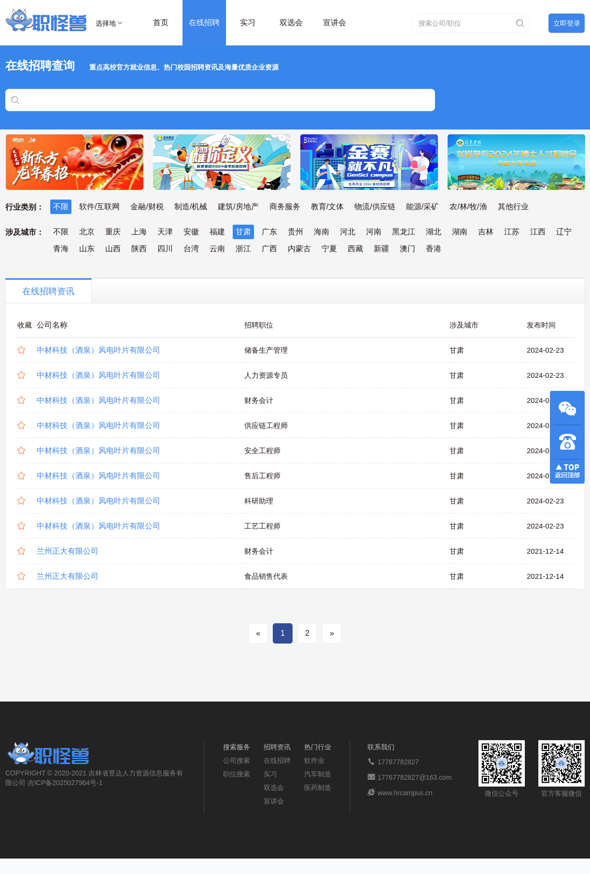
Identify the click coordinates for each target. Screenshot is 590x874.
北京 (87, 232)
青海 (61, 248)
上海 (139, 232)
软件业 (314, 760)
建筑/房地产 (238, 206)
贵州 (295, 232)
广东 (269, 232)
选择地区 (106, 24)
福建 (217, 232)
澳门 (407, 248)
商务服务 (284, 206)
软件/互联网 (99, 206)
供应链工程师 (266, 425)
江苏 (512, 232)
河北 (347, 232)
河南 (373, 232)
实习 (247, 22)
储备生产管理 (266, 350)
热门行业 (317, 747)
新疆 (381, 248)
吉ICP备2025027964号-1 (65, 783)
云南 (217, 248)
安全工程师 (262, 450)
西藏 (355, 248)
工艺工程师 (262, 526)
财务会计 (258, 400)
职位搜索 (236, 774)
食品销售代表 (266, 576)
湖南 (459, 232)
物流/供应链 (374, 206)
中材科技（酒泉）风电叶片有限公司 (98, 350)
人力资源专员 (266, 375)
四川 (165, 248)
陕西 (139, 248)
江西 (538, 232)
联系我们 (380, 747)
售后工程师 (262, 476)
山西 (113, 248)
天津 (165, 232)
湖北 (433, 232)
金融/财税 (146, 206)
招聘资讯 (277, 747)
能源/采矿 (422, 206)
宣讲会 (334, 22)
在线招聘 (204, 22)
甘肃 (243, 232)
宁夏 (329, 248)
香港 (433, 248)
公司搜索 (236, 760)
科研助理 (258, 501)
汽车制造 (317, 774)
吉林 (485, 232)
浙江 (243, 248)
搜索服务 (236, 747)
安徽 (191, 232)
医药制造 (317, 787)
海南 (321, 232)
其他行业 (513, 206)
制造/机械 (190, 206)
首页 (161, 22)
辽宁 (564, 232)
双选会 (291, 22)
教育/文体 (327, 206)
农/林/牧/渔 (468, 206)
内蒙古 (299, 248)
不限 (61, 206)
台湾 (191, 248)
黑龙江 (403, 232)
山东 (87, 248)
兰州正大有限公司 (67, 551)
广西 (269, 248)
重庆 (113, 232)
